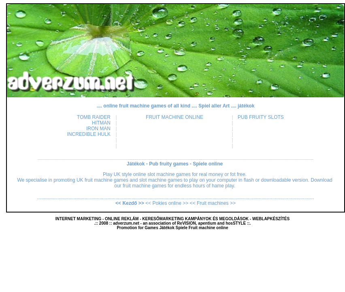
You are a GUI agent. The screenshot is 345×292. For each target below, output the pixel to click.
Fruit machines (213, 203)
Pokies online (167, 203)
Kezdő (129, 203)
